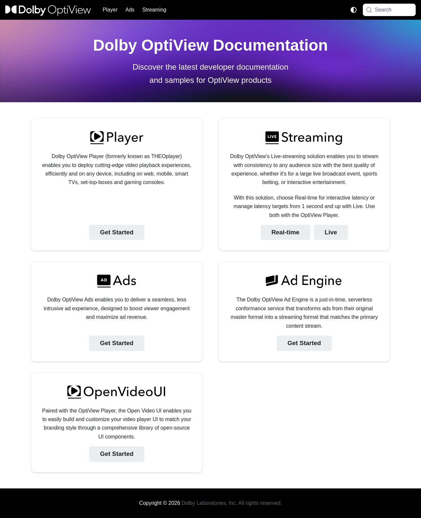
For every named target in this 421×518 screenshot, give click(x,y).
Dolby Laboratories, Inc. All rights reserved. (232, 503)
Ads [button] (130, 9)
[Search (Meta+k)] (389, 10)
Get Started (117, 232)
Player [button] (110, 9)
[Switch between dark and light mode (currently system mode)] (353, 10)
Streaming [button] (154, 9)
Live (331, 232)
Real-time (285, 232)
